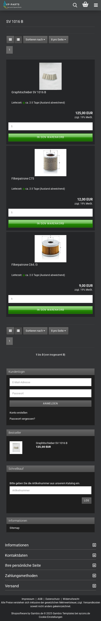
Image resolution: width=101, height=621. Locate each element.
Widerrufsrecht (71, 599)
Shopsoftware (19, 613)
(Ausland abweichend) (52, 102)
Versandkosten (91, 602)
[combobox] (35, 40)
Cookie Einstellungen (50, 617)
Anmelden (50, 403)
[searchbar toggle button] (75, 5)
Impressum (28, 599)
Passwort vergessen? (22, 418)
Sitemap (14, 527)
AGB (40, 599)
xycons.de (84, 613)
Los (86, 500)
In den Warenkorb (50, 137)
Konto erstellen (18, 412)
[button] (10, 40)
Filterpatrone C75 (22, 178)
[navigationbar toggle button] (96, 5)
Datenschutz (52, 599)
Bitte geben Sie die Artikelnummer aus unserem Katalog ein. (45, 483)
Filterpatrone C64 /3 (24, 264)
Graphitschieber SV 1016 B (28, 92)
